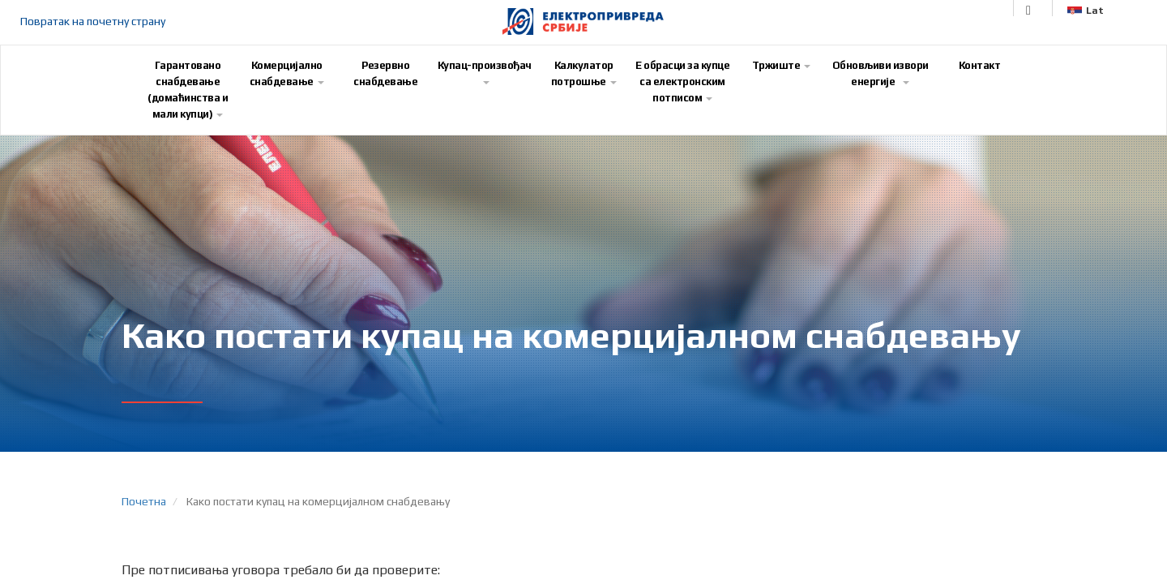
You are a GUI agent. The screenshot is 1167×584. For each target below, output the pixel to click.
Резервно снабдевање (385, 73)
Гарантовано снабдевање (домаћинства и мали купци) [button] (187, 89)
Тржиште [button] (781, 65)
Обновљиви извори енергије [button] (880, 73)
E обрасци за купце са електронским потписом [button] (682, 81)
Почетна (144, 501)
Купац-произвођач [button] (485, 71)
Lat (1085, 10)
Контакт (980, 65)
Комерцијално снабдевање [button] (287, 73)
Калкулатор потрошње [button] (584, 73)
